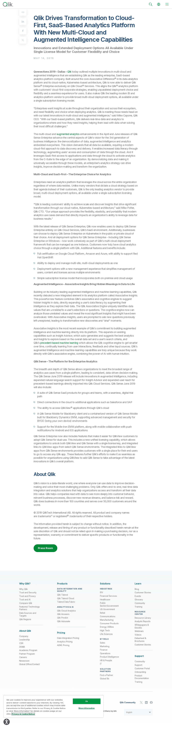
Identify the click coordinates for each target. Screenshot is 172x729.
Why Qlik (23, 589)
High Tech (105, 630)
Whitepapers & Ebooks (142, 626)
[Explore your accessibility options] (6, 722)
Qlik (69, 71)
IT (101, 664)
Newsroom (24, 661)
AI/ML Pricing (63, 645)
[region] (53, 706)
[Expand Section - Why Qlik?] (24, 583)
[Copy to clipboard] (22, 12)
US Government (107, 609)
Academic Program (28, 650)
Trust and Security (27, 592)
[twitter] (22, 40)
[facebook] (22, 30)
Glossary (139, 599)
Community (140, 603)
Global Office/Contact (29, 664)
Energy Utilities (107, 627)
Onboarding (140, 672)
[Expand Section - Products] (62, 583)
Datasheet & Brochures (140, 639)
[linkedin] (22, 21)
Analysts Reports (142, 621)
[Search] (150, 4)
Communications (107, 616)
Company (23, 636)
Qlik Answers (63, 614)
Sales (102, 643)
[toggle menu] (167, 4)
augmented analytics (68, 134)
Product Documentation (142, 677)
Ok (86, 701)
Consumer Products (109, 623)
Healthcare (105, 599)
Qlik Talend (62, 595)
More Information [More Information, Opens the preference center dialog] (87, 708)
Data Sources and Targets (27, 614)
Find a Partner (106, 675)
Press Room (45, 548)
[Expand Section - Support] (139, 656)
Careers (23, 657)
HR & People (106, 660)
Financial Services (108, 596)
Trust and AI (24, 599)
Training (138, 606)
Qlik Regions (25, 619)
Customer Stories (143, 592)
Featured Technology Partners (29, 608)
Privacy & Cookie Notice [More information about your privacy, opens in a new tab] (23, 714)
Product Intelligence (109, 657)
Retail (102, 613)
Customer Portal (142, 668)
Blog (137, 589)
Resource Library (143, 618)
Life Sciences (106, 634)
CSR (21, 643)
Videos (138, 635)
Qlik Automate (63, 621)
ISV (101, 592)
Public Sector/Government (109, 604)
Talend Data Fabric (66, 602)
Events (138, 596)
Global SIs (104, 678)
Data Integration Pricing (68, 638)
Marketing (104, 646)
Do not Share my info (108, 711)
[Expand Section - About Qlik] (25, 630)
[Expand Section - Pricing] (61, 632)
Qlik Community (128, 702)
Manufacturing (106, 620)
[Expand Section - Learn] (138, 583)
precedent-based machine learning (59, 342)
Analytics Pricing (65, 641)
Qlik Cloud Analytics (66, 610)
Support (138, 665)
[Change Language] (158, 4)
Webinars (139, 631)
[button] (138, 712)
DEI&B (22, 647)
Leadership (24, 639)
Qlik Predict (62, 617)
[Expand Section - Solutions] (105, 583)
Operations (105, 653)
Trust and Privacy (27, 596)
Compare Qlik (25, 603)
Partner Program (27, 654)
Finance (103, 650)
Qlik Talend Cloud (65, 598)
